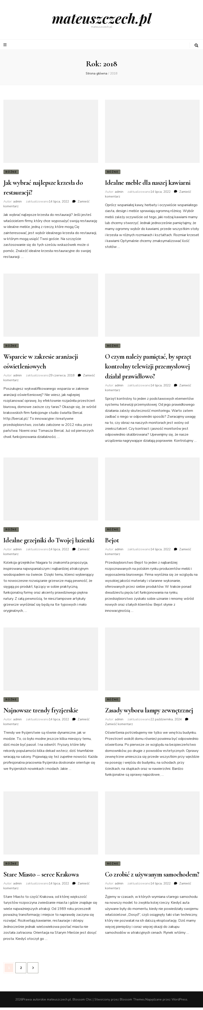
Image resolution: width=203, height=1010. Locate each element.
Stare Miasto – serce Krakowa (40, 877)
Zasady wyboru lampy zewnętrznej (149, 712)
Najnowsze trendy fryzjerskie (40, 712)
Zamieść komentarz (119, 726)
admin (17, 202)
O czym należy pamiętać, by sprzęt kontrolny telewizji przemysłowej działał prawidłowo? (148, 367)
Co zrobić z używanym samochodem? (152, 877)
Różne (11, 172)
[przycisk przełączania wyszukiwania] (196, 45)
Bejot (112, 542)
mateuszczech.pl (101, 18)
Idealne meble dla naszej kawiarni (147, 183)
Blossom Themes (132, 1002)
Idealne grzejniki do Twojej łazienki (48, 542)
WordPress (179, 1002)
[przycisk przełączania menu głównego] (5, 45)
